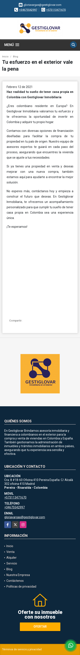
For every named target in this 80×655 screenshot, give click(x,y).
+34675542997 (28, 9)
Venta (10, 552)
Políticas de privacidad (21, 586)
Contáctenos (15, 580)
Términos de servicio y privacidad (22, 649)
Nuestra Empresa (18, 575)
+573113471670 (56, 9)
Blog (15, 56)
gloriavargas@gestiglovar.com (24, 517)
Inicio (5, 56)
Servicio (11, 563)
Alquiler (11, 557)
